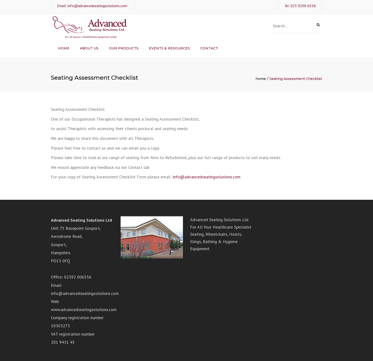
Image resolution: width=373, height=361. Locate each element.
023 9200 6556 (303, 5)
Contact (209, 48)
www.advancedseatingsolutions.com (84, 309)
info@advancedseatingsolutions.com (97, 5)
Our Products (123, 48)
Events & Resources (169, 48)
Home (63, 48)
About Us (89, 48)
